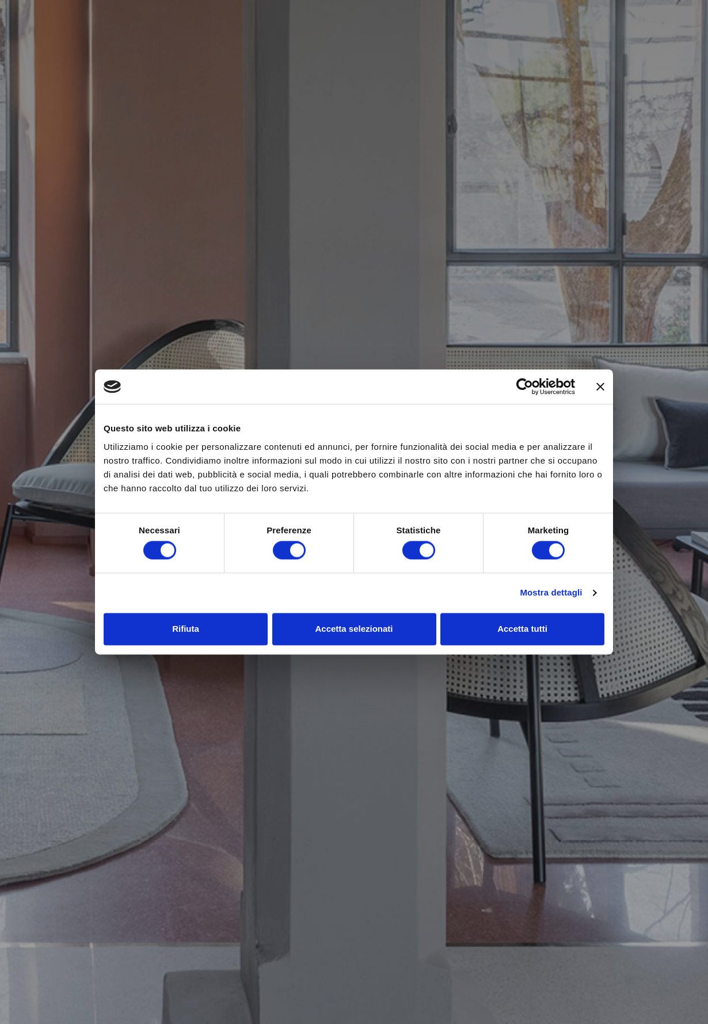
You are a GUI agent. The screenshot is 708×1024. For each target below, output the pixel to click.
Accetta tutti (522, 629)
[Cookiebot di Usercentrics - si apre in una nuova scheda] (524, 386)
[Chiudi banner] (600, 386)
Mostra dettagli (551, 593)
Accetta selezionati (354, 629)
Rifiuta (185, 629)
